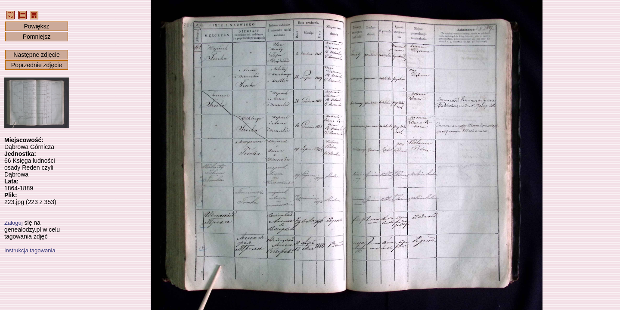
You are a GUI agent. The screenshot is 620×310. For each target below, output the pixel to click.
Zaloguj (13, 223)
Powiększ (36, 26)
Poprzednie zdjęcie (36, 65)
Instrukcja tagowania (30, 250)
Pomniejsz (37, 36)
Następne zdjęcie (36, 54)
